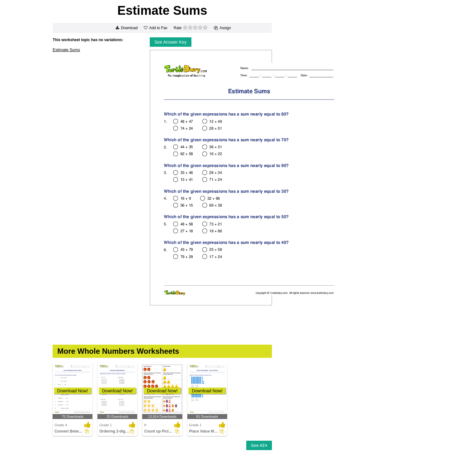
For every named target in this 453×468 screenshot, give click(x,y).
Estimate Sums (66, 49)
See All (259, 445)
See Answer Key (170, 42)
